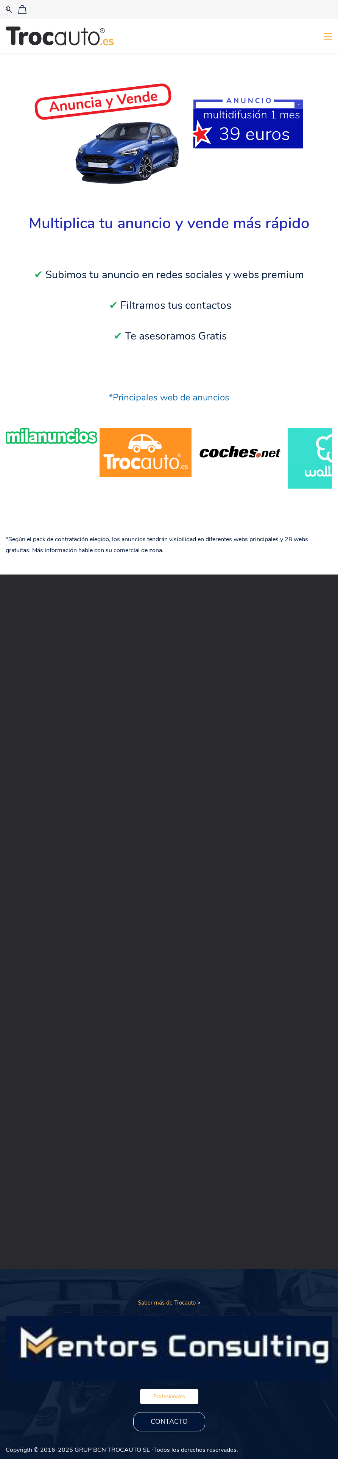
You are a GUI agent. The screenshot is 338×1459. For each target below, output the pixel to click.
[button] (169, 1396)
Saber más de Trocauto (167, 1302)
